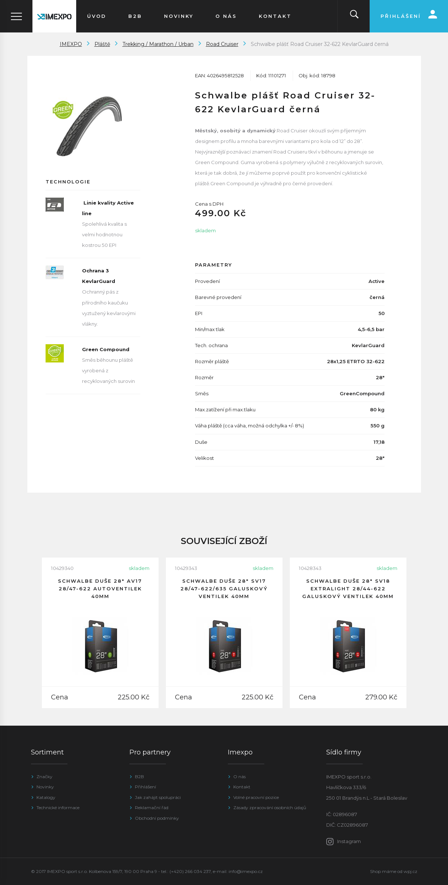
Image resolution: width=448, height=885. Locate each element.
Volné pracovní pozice (256, 797)
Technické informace (57, 807)
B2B (139, 776)
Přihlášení (145, 786)
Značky (44, 776)
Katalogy (45, 797)
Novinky (45, 786)
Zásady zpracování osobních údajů (269, 807)
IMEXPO (71, 44)
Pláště (102, 44)
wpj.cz (410, 871)
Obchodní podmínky (157, 818)
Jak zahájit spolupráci (158, 797)
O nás (239, 776)
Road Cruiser (222, 44)
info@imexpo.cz (246, 871)
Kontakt (241, 786)
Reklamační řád (151, 807)
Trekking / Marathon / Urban (158, 44)
